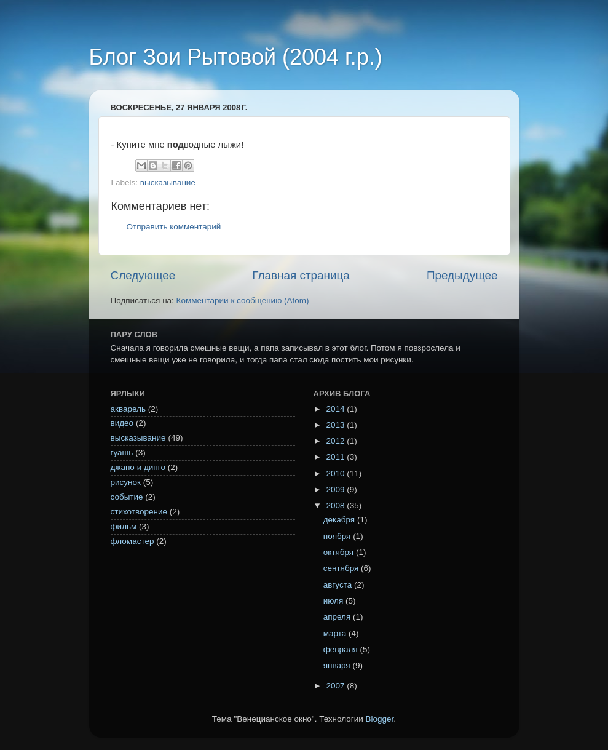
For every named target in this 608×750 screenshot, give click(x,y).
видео (122, 423)
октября (339, 552)
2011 (336, 456)
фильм (124, 526)
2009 (336, 489)
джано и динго (138, 467)
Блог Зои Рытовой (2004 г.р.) (235, 57)
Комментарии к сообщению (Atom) (242, 300)
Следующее (143, 275)
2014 (336, 408)
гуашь (122, 452)
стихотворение (139, 511)
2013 (336, 424)
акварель (128, 408)
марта (336, 633)
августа (338, 584)
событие (127, 496)
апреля (338, 616)
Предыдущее (462, 275)
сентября (342, 568)
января (338, 665)
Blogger (380, 719)
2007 (336, 685)
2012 (336, 440)
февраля (341, 649)
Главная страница (301, 275)
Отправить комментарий (174, 226)
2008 (336, 505)
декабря (340, 519)
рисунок (126, 482)
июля (334, 600)
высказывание (167, 182)
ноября (338, 536)
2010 (336, 473)
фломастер (132, 541)
